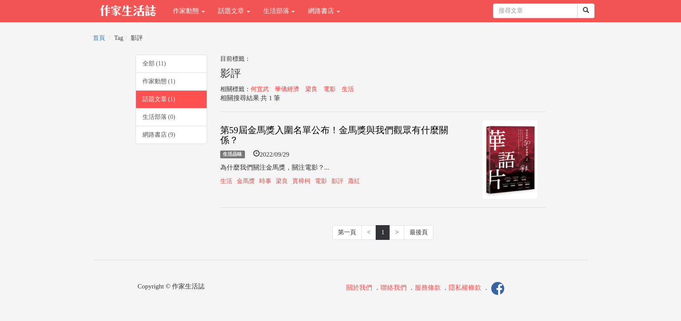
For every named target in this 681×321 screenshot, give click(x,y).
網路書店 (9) (158, 134)
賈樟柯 (301, 181)
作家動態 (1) (158, 81)
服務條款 (428, 287)
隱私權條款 (465, 287)
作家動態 (189, 10)
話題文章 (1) (158, 99)
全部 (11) (154, 63)
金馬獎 (246, 181)
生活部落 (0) (158, 117)
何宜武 (260, 89)
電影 (330, 89)
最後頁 (419, 232)
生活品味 (232, 154)
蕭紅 (354, 181)
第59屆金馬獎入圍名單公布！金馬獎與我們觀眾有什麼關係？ (334, 135)
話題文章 (234, 10)
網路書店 (324, 10)
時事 (265, 181)
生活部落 (279, 10)
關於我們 (359, 287)
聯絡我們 (393, 287)
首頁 (99, 38)
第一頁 (347, 232)
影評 (337, 181)
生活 (348, 89)
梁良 (311, 89)
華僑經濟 (287, 89)
